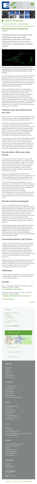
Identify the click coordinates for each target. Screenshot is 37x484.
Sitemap (8, 464)
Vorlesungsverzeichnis (12, 432)
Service (7, 402)
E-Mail (8, 322)
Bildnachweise (9, 466)
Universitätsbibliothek (11, 406)
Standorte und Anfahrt (11, 446)
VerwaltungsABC (10, 395)
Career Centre (9, 419)
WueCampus (9, 430)
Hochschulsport (10, 410)
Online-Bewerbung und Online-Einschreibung (18, 434)
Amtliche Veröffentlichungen (13, 397)
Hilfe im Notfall (9, 455)
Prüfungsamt (9, 414)
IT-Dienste (8, 408)
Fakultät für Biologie (14, 21)
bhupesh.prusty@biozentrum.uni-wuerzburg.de (17, 296)
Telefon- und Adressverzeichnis (14, 444)
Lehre (7, 373)
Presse (7, 448)
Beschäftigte (9, 394)
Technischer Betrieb (11, 454)
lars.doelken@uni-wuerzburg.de (13, 289)
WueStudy (8, 428)
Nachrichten (9, 390)
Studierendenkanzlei (11, 416)
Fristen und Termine (11, 386)
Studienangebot (10, 388)
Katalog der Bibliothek (11, 435)
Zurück (32, 302)
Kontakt (8, 309)
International (9, 377)
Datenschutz (17, 481)
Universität (8, 368)
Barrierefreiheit (27, 481)
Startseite (8, 364)
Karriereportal (9, 392)
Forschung (8, 372)
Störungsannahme (10, 452)
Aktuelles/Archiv (23, 24)
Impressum (9, 481)
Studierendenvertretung (12, 417)
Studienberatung (10, 412)
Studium (8, 370)
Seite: (6, 476)
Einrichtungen (9, 375)
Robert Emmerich (9, 299)
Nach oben (8, 468)
